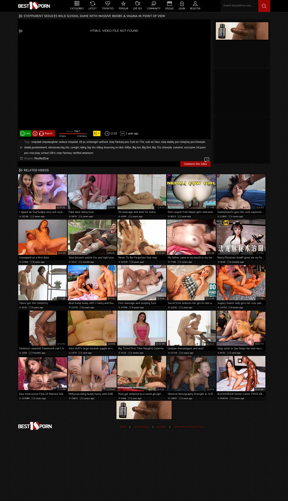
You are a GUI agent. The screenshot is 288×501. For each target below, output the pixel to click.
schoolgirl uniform (97, 142)
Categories (77, 8)
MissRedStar (41, 158)
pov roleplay (182, 142)
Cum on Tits (137, 142)
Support (161, 426)
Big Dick (146, 147)
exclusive (189, 147)
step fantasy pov (119, 142)
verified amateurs (83, 153)
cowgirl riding (78, 147)
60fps (128, 147)
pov (26, 153)
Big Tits (156, 147)
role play (34, 153)
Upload (169, 8)
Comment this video (197, 163)
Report (48, 133)
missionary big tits (58, 147)
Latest (93, 8)
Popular (123, 8)
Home (123, 426)
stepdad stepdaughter (44, 142)
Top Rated (108, 8)
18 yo (82, 142)
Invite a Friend (141, 426)
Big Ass (137, 147)
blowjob (167, 147)
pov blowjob (198, 142)
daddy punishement (35, 147)
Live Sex (137, 8)
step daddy (167, 142)
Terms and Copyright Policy (189, 426)
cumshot (178, 147)
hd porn (201, 147)
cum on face (152, 142)
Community (153, 8)
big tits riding (95, 147)
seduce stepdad (68, 142)
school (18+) (48, 153)
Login (182, 8)
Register (195, 8)
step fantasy (64, 153)
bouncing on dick (114, 147)
